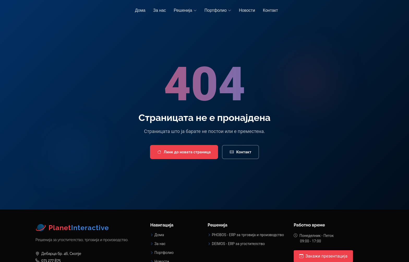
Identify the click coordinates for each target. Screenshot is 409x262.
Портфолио (164, 252)
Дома (140, 10)
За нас (159, 10)
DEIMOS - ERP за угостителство (238, 244)
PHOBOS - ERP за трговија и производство (248, 235)
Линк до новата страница (184, 152)
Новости (247, 10)
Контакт (270, 10)
